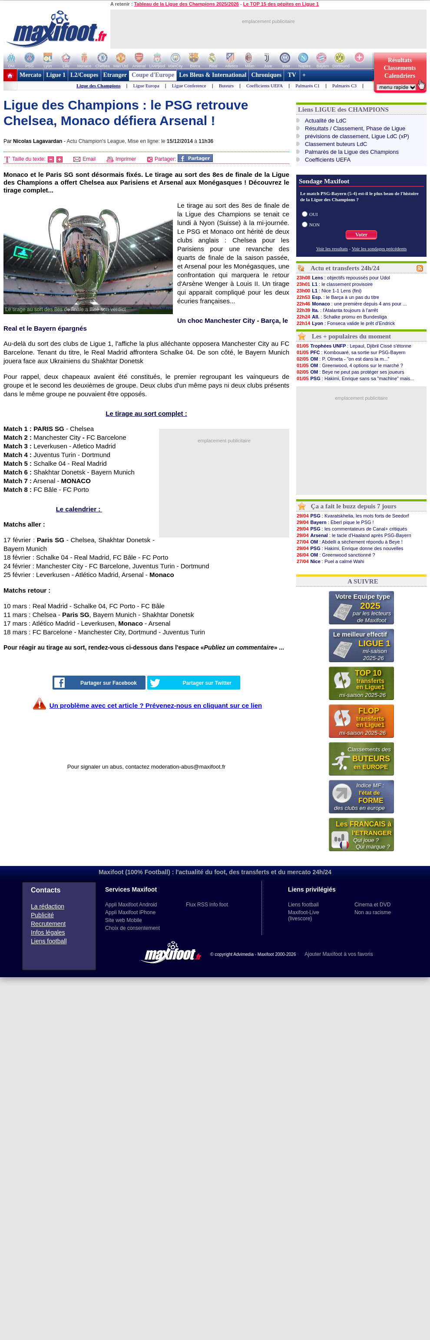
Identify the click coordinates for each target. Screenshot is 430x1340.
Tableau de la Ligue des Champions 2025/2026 (186, 4)
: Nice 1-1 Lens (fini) (329, 290)
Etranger (115, 75)
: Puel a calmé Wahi (330, 561)
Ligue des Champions (98, 85)
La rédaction (47, 906)
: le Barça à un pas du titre (337, 297)
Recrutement (48, 923)
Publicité (42, 915)
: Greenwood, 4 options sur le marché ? (349, 365)
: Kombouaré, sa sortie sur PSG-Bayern (350, 352)
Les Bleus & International (212, 75)
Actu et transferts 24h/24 (345, 268)
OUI (313, 214)
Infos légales (48, 932)
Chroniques (266, 75)
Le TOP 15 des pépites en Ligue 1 (281, 4)
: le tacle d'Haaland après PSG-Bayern (353, 535)
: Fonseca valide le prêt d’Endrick (345, 323)
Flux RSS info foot (207, 905)
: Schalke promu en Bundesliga (341, 316)
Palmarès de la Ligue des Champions (352, 152)
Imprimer (121, 159)
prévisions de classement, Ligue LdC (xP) (357, 136)
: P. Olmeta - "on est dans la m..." (342, 359)
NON (314, 224)
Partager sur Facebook (95, 682)
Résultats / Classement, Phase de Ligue (355, 128)
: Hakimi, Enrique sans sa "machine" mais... (355, 378)
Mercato (30, 75)
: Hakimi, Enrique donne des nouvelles (350, 548)
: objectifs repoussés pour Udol (343, 277)
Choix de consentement (132, 928)
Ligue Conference (189, 85)
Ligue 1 (56, 75)
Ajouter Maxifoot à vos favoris (338, 954)
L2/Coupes (84, 75)
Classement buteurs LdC (336, 144)
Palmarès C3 (344, 85)
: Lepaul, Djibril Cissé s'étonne (353, 345)
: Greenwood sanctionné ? (335, 554)
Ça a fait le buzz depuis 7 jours (354, 506)
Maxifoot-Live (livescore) (303, 915)
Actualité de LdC (325, 120)
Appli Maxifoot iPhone (130, 912)
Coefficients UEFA (264, 85)
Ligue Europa (146, 85)
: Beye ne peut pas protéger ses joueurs (350, 372)
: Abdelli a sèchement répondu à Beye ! (349, 541)
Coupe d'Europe (153, 75)
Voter (361, 235)
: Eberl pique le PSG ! (335, 522)
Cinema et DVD (372, 905)
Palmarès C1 (307, 85)
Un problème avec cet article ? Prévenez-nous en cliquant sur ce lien (156, 705)
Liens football (49, 941)
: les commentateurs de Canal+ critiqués (351, 528)
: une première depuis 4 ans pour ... (351, 303)
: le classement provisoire (334, 284)
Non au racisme (372, 912)
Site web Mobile (123, 920)
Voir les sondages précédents (379, 248)
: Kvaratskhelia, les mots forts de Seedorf (352, 515)
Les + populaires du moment (351, 336)
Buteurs (226, 85)
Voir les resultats (332, 248)
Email (84, 159)
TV (292, 75)
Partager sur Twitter (191, 683)
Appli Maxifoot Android (131, 905)
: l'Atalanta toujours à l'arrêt (337, 310)
